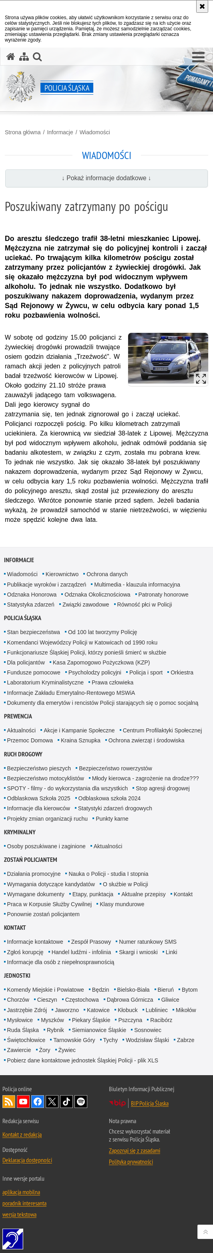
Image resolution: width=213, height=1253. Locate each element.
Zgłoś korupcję (25, 952)
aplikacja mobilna (21, 1192)
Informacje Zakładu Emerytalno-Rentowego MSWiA (71, 693)
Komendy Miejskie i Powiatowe (45, 989)
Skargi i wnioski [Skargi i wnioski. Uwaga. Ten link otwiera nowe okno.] (138, 952)
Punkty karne (112, 818)
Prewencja (18, 716)
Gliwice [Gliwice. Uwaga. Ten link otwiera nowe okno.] (170, 999)
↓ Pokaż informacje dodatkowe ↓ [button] (106, 178)
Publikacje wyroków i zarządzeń (46, 584)
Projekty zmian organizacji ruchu (47, 818)
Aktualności (21, 730)
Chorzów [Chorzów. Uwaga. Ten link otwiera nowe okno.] (18, 999)
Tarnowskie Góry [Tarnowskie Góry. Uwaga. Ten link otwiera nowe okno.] (74, 1040)
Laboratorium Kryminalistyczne (45, 682)
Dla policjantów (26, 662)
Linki (171, 952)
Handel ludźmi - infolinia (81, 952)
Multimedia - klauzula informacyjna (137, 584)
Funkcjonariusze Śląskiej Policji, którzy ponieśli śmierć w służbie (87, 652)
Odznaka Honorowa (32, 594)
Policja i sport (146, 672)
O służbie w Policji (125, 884)
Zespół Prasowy (91, 942)
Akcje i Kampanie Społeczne (79, 730)
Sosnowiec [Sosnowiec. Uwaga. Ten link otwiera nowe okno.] (147, 1030)
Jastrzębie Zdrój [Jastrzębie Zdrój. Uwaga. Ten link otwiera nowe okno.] (27, 1010)
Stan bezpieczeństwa (33, 632)
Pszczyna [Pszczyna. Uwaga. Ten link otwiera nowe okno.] (130, 1020)
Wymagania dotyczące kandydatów (51, 884)
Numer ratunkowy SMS (148, 942)
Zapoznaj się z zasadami (134, 1150)
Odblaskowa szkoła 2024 (109, 798)
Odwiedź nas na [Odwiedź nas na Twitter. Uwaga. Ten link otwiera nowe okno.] (52, 1101)
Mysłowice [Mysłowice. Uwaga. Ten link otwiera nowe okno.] (20, 1020)
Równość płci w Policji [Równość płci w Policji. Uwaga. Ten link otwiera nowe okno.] (144, 604)
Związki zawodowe (85, 604)
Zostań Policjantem (30, 859)
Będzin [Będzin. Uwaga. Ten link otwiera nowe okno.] (100, 989)
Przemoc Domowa (30, 740)
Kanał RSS (8, 1101)
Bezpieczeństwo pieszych (39, 768)
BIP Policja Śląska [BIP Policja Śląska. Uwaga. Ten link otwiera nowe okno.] (150, 1103)
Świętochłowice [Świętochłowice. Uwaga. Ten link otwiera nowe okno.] (26, 1040)
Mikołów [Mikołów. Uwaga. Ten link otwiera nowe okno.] (186, 1010)
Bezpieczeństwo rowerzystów (115, 768)
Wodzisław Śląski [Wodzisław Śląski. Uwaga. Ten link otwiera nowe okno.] (147, 1040)
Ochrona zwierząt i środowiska (147, 740)
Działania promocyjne (34, 874)
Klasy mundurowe (122, 904)
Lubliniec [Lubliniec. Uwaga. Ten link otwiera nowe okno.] (157, 1010)
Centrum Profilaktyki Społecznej (162, 730)
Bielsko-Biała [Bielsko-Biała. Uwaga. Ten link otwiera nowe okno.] (133, 989)
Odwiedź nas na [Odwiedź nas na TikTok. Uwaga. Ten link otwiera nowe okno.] (66, 1101)
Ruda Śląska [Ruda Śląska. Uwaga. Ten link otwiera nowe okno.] (23, 1030)
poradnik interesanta (24, 1203)
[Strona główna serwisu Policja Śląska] (10, 57)
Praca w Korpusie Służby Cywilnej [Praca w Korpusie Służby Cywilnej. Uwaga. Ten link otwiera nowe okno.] (49, 904)
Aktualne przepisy (143, 894)
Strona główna (23, 132)
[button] (198, 57)
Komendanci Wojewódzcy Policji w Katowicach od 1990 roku (82, 642)
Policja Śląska (22, 618)
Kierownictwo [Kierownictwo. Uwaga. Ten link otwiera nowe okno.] (62, 574)
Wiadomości (95, 132)
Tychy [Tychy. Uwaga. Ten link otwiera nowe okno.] (110, 1040)
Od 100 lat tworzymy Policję (102, 632)
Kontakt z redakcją (22, 1134)
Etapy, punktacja (92, 894)
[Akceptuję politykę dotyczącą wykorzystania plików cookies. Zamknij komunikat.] (202, 6)
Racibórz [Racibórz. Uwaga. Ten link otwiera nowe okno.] (161, 1020)
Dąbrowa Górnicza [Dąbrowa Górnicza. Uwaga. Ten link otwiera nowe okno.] (130, 999)
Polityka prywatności (131, 1161)
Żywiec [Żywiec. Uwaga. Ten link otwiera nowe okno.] (67, 1050)
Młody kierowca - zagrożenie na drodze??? (145, 778)
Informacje (60, 132)
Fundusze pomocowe (33, 672)
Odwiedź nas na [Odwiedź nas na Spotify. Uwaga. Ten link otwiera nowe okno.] (80, 1101)
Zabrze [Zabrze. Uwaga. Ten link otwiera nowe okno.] (186, 1040)
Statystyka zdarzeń (30, 604)
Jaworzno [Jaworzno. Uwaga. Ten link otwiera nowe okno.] (67, 1010)
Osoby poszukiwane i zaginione (46, 846)
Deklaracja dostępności (27, 1160)
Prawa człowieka (112, 682)
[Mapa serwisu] (24, 57)
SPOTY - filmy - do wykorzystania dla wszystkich (67, 788)
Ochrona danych (107, 574)
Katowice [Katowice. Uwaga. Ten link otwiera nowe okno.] (98, 1010)
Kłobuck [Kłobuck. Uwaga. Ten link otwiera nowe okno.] (128, 1010)
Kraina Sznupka (80, 740)
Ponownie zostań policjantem (43, 914)
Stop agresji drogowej (163, 788)
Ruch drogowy (23, 754)
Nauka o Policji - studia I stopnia (108, 874)
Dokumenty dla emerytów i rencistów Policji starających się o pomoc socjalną (103, 703)
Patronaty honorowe (164, 594)
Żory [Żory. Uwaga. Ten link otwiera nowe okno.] (44, 1050)
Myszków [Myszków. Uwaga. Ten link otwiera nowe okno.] (52, 1020)
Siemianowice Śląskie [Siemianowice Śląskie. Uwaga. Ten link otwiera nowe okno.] (99, 1030)
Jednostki (17, 975)
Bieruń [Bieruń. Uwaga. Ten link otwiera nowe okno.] (166, 989)
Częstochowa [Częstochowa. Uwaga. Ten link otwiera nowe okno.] (82, 999)
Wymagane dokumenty (35, 894)
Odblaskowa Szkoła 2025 (38, 798)
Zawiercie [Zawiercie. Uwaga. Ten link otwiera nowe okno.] (19, 1050)
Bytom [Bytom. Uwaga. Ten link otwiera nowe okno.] (190, 989)
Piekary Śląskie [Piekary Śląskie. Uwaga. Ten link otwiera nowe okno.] (91, 1020)
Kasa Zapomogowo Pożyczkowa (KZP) (101, 662)
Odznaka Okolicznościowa (97, 594)
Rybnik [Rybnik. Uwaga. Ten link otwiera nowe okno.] (55, 1030)
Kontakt (183, 894)
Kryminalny (20, 832)
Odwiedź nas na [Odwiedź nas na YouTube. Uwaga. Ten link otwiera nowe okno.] (23, 1101)
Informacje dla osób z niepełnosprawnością (61, 962)
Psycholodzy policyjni (94, 672)
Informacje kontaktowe (35, 942)
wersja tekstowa (19, 1214)
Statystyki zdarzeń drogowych (115, 808)
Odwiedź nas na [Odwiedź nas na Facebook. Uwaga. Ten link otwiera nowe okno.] (37, 1101)
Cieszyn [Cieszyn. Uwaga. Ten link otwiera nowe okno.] (47, 999)
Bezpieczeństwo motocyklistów (45, 778)
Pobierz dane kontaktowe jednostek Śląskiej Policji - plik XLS (82, 1060)
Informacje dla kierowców (38, 808)
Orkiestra (182, 672)
